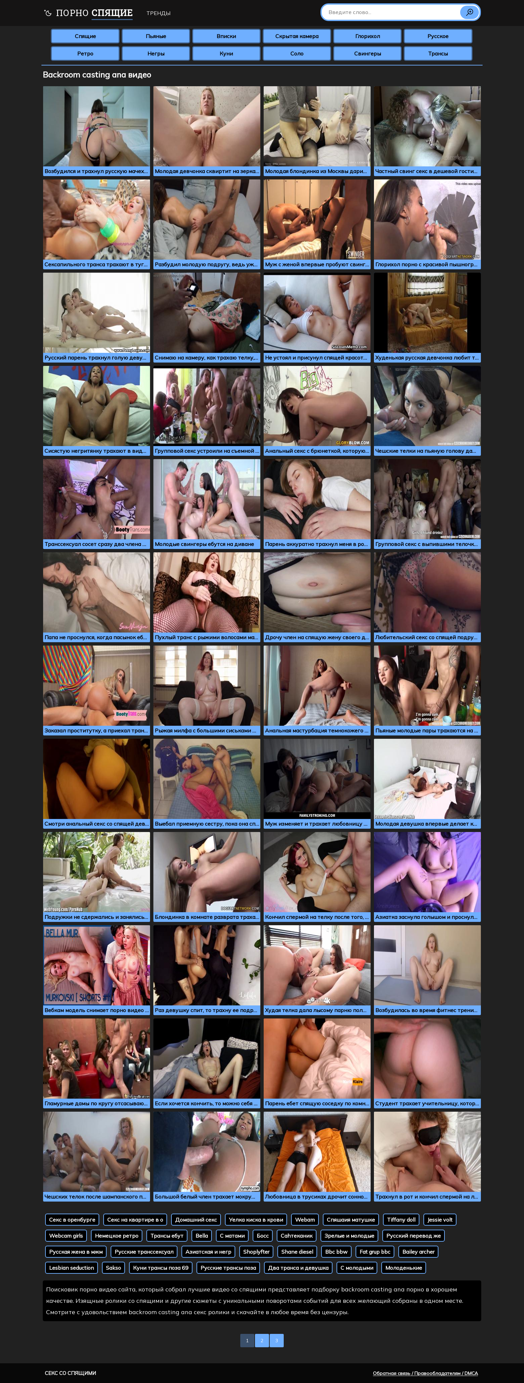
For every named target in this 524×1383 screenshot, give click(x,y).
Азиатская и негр (208, 1251)
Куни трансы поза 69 (160, 1267)
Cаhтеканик (296, 1235)
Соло (296, 53)
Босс (263, 1235)
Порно (88, 13)
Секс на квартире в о (135, 1219)
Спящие (85, 36)
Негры (155, 53)
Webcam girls (66, 1235)
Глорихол (367, 36)
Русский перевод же (413, 1235)
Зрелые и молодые (349, 1235)
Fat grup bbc (375, 1251)
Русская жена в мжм (76, 1251)
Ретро (85, 53)
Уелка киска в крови (256, 1219)
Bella (201, 1235)
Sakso (113, 1267)
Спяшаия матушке (351, 1219)
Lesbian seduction (71, 1267)
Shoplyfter (256, 1251)
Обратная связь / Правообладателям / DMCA (425, 1373)
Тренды (158, 13)
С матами (232, 1235)
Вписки (226, 36)
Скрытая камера (296, 36)
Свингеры (367, 53)
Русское (437, 36)
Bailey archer (418, 1251)
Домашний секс (196, 1219)
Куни (226, 53)
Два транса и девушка (298, 1267)
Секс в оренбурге (72, 1219)
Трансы (438, 53)
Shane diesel (297, 1251)
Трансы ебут (166, 1235)
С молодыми (357, 1267)
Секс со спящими (70, 1373)
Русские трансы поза (228, 1267)
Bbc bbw (336, 1251)
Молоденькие (403, 1267)
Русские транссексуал (144, 1251)
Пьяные (156, 36)
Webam (305, 1219)
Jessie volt (439, 1219)
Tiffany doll (401, 1219)
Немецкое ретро (116, 1235)
